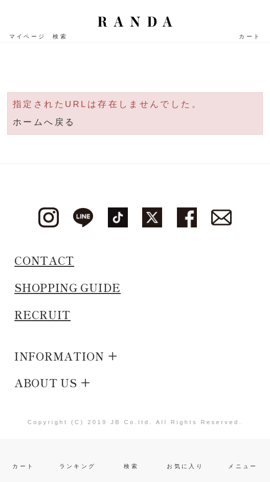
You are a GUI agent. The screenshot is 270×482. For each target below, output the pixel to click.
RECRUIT (42, 314)
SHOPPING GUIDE (67, 287)
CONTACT (44, 260)
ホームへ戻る (44, 122)
